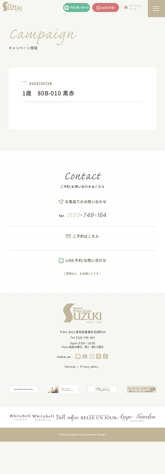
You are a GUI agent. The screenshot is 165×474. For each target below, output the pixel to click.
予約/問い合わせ (79, 7)
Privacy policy (89, 400)
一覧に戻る (82, 118)
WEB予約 (108, 8)
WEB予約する (34, 260)
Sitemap (70, 400)
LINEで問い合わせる (34, 296)
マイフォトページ (135, 7)
